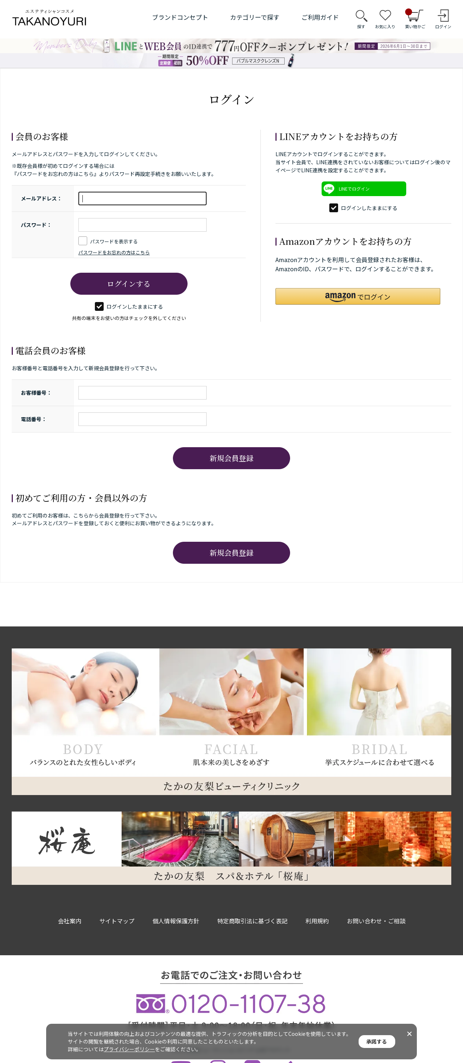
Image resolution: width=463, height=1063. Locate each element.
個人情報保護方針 (175, 920)
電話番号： (34, 419)
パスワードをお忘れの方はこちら (114, 252)
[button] (357, 296)
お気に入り (385, 26)
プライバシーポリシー (129, 1049)
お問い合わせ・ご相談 (376, 920)
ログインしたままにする (129, 306)
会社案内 (69, 920)
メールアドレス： (41, 198)
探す (361, 26)
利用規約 (317, 920)
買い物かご (415, 19)
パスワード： (36, 224)
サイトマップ (116, 920)
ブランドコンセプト (180, 17)
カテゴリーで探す (254, 17)
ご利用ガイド (320, 17)
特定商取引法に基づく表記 (252, 920)
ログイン (443, 26)
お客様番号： (36, 392)
